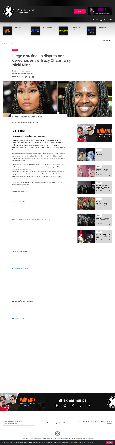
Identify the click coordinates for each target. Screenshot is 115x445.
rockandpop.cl (22, 191)
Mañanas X (18, 27)
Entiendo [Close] (109, 442)
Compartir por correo (33, 77)
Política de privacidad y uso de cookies (12, 421)
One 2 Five (102, 27)
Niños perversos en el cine (20, 268)
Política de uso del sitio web (10, 423)
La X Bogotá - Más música (8, 11)
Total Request (48, 27)
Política (91, 442)
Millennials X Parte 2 (18, 318)
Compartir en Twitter (26, 77)
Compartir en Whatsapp (29, 77)
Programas (104, 40)
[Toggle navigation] (110, 19)
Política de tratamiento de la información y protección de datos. (18, 425)
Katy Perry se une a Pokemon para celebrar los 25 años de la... (31, 219)
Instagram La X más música (97, 19)
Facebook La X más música (94, 19)
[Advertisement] (39, 370)
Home (5, 43)
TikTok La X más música (105, 19)
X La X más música (101, 19)
